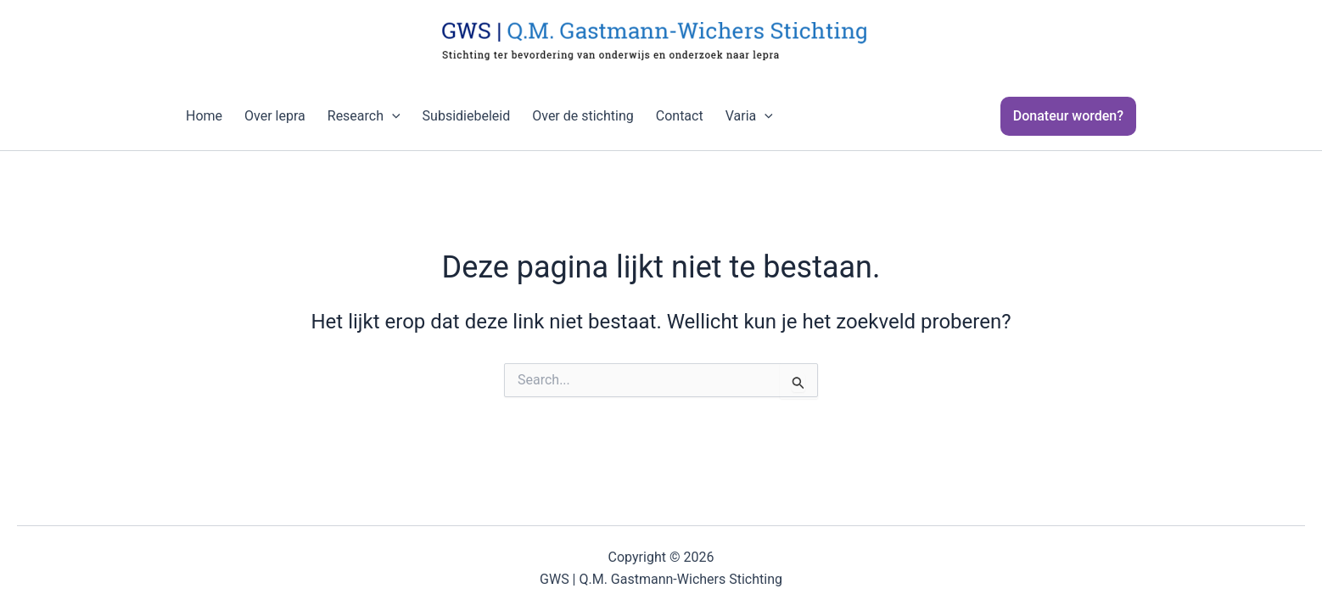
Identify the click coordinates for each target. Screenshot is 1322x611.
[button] (1078, 116)
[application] (392, 116)
